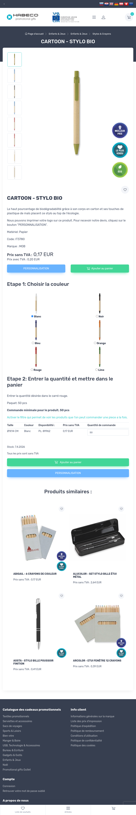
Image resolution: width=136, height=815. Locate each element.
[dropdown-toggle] (129, 17)
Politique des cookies (83, 744)
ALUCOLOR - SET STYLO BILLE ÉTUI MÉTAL (95, 575)
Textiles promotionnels (16, 715)
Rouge (36, 370)
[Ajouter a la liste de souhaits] (61, 509)
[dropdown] (4, 4)
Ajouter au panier (100, 268)
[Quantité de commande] (108, 432)
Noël (5, 763)
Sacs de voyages (12, 725)
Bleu (36, 343)
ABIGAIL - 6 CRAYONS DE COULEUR (34, 573)
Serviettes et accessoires (17, 720)
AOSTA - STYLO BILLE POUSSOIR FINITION (33, 662)
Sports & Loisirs (12, 729)
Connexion (9, 784)
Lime (99, 370)
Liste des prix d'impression (86, 720)
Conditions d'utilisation (84, 734)
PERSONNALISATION (36, 268)
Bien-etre (8, 734)
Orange (100, 343)
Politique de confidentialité (86, 739)
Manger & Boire (12, 739)
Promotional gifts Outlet (17, 768)
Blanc (36, 316)
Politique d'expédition (83, 725)
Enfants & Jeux (12, 758)
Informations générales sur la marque (92, 715)
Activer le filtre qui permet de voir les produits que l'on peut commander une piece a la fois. (67, 417)
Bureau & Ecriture (13, 749)
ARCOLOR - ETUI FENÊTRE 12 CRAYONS (97, 660)
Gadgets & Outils (12, 754)
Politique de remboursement (87, 729)
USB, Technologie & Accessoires (21, 744)
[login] (111, 17)
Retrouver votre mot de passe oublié (24, 789)
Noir (100, 316)
